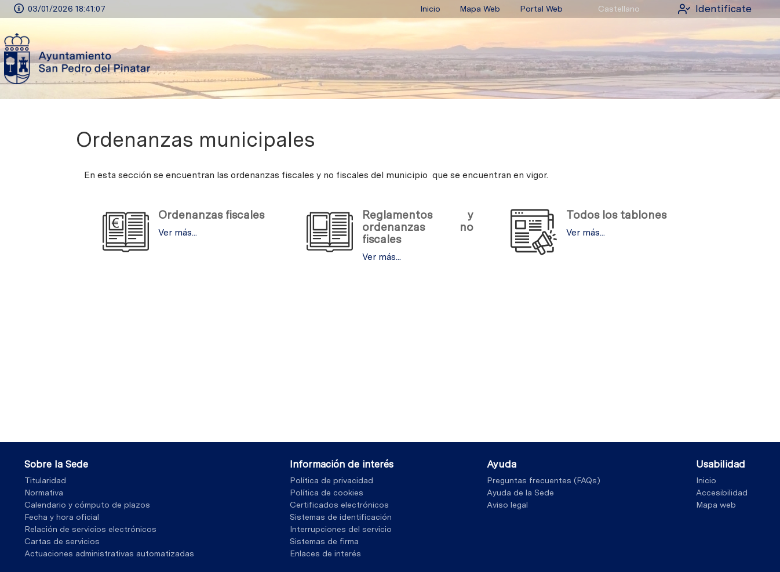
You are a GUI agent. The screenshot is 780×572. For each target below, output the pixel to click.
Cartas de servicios (62, 541)
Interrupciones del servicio (341, 529)
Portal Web (541, 9)
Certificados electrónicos (339, 504)
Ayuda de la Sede (520, 492)
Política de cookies (326, 492)
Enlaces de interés (325, 553)
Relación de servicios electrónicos (90, 529)
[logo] (77, 58)
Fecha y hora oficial (61, 517)
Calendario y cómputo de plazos (87, 504)
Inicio (430, 9)
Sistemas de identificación (341, 517)
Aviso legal (507, 504)
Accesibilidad (722, 492)
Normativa (43, 492)
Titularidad (45, 480)
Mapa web (716, 504)
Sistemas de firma (324, 541)
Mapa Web (480, 9)
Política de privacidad (331, 480)
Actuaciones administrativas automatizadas (109, 553)
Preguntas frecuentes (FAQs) (543, 480)
